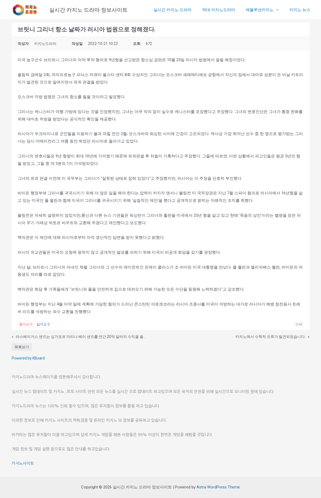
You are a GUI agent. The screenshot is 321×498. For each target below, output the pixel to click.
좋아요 (25, 324)
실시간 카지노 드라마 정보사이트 (88, 10)
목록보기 (21, 347)
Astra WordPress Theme (218, 487)
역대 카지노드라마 (225, 9)
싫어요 (42, 324)
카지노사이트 (23, 463)
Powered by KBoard (28, 358)
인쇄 (298, 324)
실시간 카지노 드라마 (182, 9)
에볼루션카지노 (266, 10)
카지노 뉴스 (301, 9)
